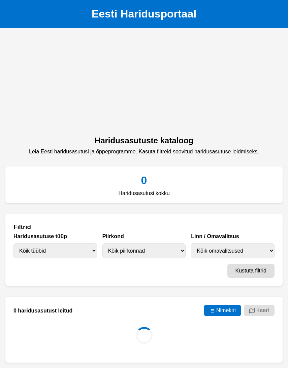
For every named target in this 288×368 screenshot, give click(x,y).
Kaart (259, 310)
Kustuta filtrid (250, 270)
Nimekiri (222, 310)
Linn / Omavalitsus (215, 236)
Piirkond (113, 236)
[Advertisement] (144, 84)
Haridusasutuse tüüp (40, 236)
